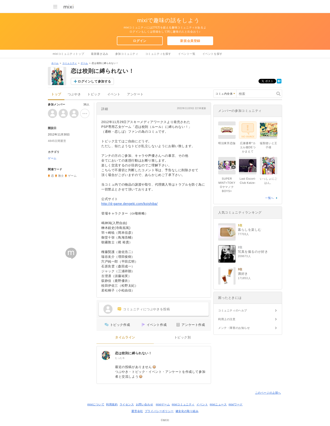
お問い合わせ (144, 404)
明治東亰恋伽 (227, 143)
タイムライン (125, 337)
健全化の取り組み (187, 411)
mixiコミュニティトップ (68, 53)
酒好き (243, 273)
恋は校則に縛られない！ (133, 353)
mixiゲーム (163, 404)
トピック (94, 94)
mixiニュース (218, 404)
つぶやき (74, 94)
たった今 (120, 358)
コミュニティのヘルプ (232, 310)
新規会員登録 (190, 41)
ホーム (55, 63)
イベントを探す (212, 53)
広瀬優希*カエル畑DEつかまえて (248, 147)
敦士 (61, 175)
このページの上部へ (268, 392)
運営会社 (137, 411)
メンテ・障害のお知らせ (234, 328)
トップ (56, 94)
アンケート (135, 94)
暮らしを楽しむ (249, 229)
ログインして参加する (94, 81)
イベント (114, 94)
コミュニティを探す (158, 53)
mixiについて (95, 404)
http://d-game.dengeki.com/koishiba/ (129, 204)
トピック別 (182, 337)
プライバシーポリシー (159, 411)
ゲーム (84, 63)
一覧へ (269, 198)
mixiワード (235, 404)
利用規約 (112, 404)
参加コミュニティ (126, 53)
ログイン (139, 41)
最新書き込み (99, 53)
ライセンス (127, 404)
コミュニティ (69, 63)
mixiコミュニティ (183, 404)
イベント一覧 (186, 53)
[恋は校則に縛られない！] (105, 355)
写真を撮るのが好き (253, 251)
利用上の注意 (227, 319)
